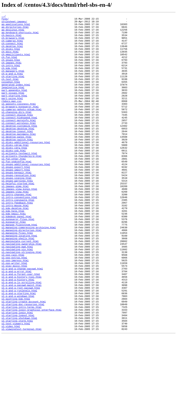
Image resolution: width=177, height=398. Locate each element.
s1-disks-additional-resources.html (25, 168)
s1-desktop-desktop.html (17, 151)
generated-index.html (15, 99)
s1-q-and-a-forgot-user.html (20, 326)
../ (3, 16)
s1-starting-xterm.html (17, 382)
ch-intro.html (10, 75)
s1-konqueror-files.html (17, 260)
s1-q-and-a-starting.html (18, 349)
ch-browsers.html (12, 42)
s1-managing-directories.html (21, 273)
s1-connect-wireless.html (18, 145)
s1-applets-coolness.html (18, 122)
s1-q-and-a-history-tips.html (21, 329)
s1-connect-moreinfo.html (18, 141)
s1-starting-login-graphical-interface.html (31, 369)
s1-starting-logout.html (17, 375)
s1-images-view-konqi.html (19, 224)
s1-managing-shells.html (17, 283)
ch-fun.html (9, 66)
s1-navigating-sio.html (17, 296)
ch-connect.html (12, 49)
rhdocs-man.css (11, 118)
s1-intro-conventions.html (19, 234)
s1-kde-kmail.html (13, 253)
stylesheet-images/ (14, 23)
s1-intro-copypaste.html (17, 237)
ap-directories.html (15, 29)
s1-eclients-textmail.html (19, 181)
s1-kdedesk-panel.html (16, 257)
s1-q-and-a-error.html (16, 323)
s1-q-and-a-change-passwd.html (22, 319)
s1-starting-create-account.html (23, 359)
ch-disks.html (10, 56)
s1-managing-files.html (17, 276)
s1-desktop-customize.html (19, 148)
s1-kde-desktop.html (15, 247)
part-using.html (12, 115)
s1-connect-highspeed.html (19, 138)
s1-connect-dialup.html (17, 135)
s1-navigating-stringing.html (21, 300)
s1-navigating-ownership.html (21, 290)
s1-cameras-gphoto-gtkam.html (21, 128)
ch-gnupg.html (10, 69)
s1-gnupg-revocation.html (18, 207)
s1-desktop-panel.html (16, 161)
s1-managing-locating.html (19, 280)
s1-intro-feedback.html (17, 240)
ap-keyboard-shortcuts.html (20, 36)
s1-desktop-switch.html (17, 164)
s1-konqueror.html (13, 263)
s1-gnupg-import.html (15, 201)
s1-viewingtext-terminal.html (21, 392)
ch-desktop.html (12, 52)
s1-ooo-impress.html (15, 309)
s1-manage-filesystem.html (19, 267)
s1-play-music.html (14, 316)
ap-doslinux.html (12, 33)
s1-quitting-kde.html (15, 356)
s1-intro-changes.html (16, 230)
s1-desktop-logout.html (17, 155)
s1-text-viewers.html (15, 385)
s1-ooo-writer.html (14, 313)
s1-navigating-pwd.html (17, 293)
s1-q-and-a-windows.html (17, 352)
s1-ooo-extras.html (14, 306)
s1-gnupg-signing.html (16, 211)
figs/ (5, 19)
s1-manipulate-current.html (20, 286)
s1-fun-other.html (13, 187)
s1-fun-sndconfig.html (16, 191)
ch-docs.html (10, 59)
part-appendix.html (14, 105)
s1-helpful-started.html (17, 217)
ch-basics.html (11, 39)
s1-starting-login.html (17, 372)
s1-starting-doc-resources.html (22, 362)
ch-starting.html (12, 89)
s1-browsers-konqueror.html (20, 125)
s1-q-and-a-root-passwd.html (20, 342)
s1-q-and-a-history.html (17, 332)
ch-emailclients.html (15, 62)
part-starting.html (14, 112)
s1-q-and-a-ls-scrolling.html (21, 336)
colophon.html (10, 95)
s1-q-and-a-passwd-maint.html (21, 339)
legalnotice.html (12, 102)
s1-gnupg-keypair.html (16, 204)
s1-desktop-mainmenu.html (18, 158)
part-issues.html (12, 108)
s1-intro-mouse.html (15, 244)
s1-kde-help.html (12, 250)
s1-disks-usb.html (13, 178)
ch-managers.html (12, 82)
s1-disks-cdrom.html (15, 171)
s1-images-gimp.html (15, 220)
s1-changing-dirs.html (16, 131)
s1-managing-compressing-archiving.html (28, 270)
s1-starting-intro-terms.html (21, 365)
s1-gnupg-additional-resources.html (25, 194)
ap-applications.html (15, 26)
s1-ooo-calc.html (12, 303)
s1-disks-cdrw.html (14, 174)
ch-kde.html (9, 79)
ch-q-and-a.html (12, 85)
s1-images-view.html (15, 227)
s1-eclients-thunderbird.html (21, 184)
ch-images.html (11, 72)
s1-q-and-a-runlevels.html (19, 346)
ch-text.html (10, 92)
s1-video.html (10, 388)
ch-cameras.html (12, 46)
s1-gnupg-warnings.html (17, 214)
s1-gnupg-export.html (15, 197)
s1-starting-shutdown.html (19, 379)
